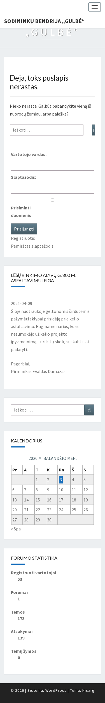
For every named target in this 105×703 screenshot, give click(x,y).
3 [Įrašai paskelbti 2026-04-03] (61, 479)
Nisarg (88, 690)
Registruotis (23, 238)
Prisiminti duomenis (21, 211)
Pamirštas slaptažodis (32, 246)
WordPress (56, 690)
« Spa (16, 529)
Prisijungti (24, 229)
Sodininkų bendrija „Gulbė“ (44, 20)
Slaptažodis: (23, 177)
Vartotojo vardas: (28, 154)
